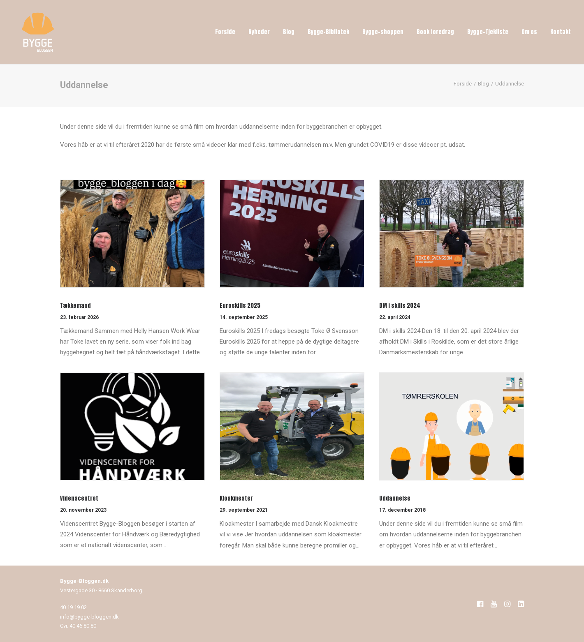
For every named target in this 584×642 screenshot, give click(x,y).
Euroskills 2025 (240, 305)
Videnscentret (79, 498)
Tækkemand (75, 305)
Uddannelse (394, 498)
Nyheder (259, 32)
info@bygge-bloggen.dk (89, 617)
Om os (529, 32)
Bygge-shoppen (382, 32)
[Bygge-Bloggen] (38, 32)
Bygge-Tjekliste (487, 32)
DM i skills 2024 (399, 305)
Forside (225, 32)
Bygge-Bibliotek (328, 32)
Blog (288, 32)
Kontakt (560, 32)
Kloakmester (236, 498)
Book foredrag (435, 32)
